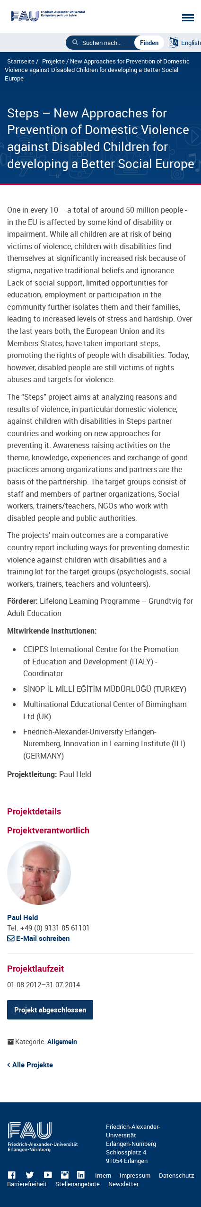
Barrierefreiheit (27, 1184)
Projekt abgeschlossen (50, 1009)
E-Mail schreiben (43, 938)
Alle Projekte (32, 1064)
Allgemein (62, 1041)
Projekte (53, 61)
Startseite (21, 61)
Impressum (135, 1175)
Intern (103, 1175)
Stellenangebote (77, 1184)
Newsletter (123, 1184)
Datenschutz (176, 1175)
